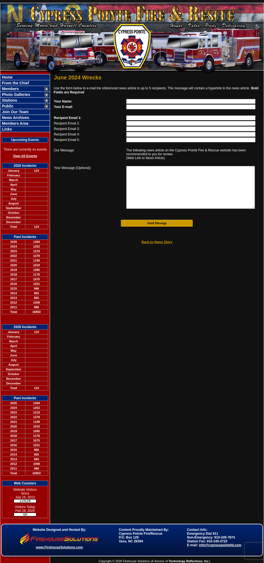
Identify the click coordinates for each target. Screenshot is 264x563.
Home (7, 77)
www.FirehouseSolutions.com (59, 547)
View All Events (25, 156)
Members (10, 89)
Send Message (157, 223)
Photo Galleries (15, 94)
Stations (9, 100)
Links (6, 129)
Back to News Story (157, 242)
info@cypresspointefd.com (220, 545)
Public (7, 106)
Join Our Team (15, 112)
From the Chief (15, 83)
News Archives (15, 117)
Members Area (14, 123)
